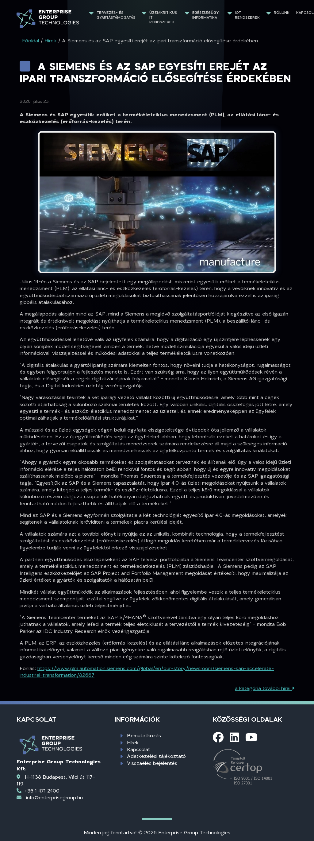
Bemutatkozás (144, 735)
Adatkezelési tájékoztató (156, 755)
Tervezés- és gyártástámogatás (116, 15)
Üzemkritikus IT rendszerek (163, 17)
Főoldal (30, 40)
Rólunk (281, 12)
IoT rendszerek (247, 15)
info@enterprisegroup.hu (54, 797)
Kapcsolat (138, 749)
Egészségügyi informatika (206, 15)
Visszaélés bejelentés (152, 762)
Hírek (133, 742)
